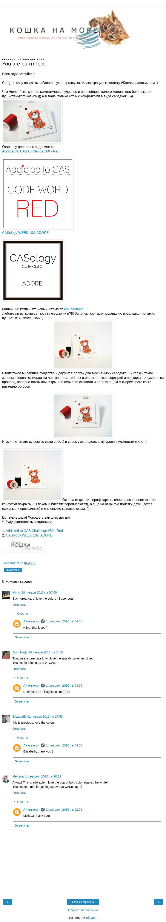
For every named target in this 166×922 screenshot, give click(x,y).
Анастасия (31, 621)
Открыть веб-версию (83, 910)
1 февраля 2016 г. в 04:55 (64, 621)
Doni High (19, 652)
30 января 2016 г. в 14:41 (46, 652)
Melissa (18, 776)
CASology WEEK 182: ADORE (25, 233)
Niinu (16, 592)
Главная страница (83, 901)
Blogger (91, 917)
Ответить (19, 604)
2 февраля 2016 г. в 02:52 (64, 809)
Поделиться (13, 569)
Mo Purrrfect (73, 309)
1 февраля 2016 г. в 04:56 (64, 685)
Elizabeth (19, 716)
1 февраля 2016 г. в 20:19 (43, 776)
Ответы (22, 613)
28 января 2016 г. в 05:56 (39, 592)
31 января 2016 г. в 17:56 (45, 716)
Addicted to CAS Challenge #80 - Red (30, 151)
